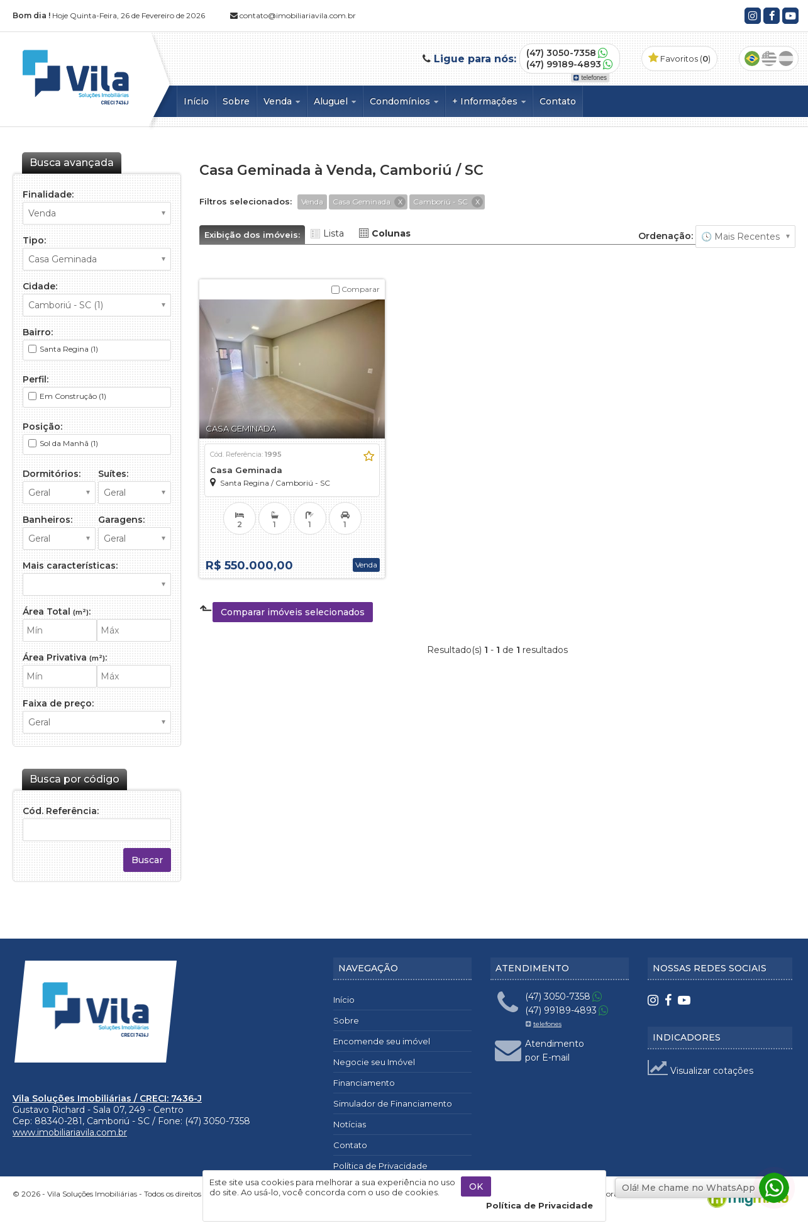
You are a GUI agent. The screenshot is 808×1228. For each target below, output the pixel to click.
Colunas (391, 233)
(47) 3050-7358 (561, 53)
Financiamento (364, 1083)
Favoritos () (679, 58)
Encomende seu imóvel (381, 1041)
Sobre (236, 101)
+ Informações (489, 101)
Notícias (349, 1124)
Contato (558, 101)
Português (752, 58)
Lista (333, 233)
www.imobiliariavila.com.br (70, 1132)
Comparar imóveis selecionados (293, 612)
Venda (281, 101)
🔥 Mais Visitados (745, 236)
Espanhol (786, 58)
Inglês (769, 58)
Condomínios (404, 101)
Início (196, 101)
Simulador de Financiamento (392, 1103)
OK (476, 1186)
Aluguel (335, 101)
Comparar (355, 289)
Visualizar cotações (700, 1070)
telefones (590, 77)
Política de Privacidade (380, 1166)
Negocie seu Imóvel (374, 1062)
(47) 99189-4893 (563, 64)
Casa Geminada (246, 470)
